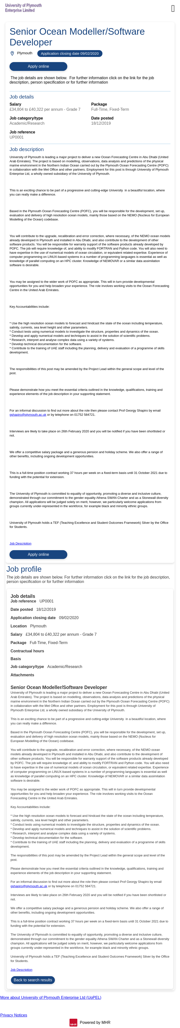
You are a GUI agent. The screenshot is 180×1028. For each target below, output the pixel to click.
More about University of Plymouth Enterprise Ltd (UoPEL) (50, 997)
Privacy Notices (13, 1015)
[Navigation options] (173, 8)
